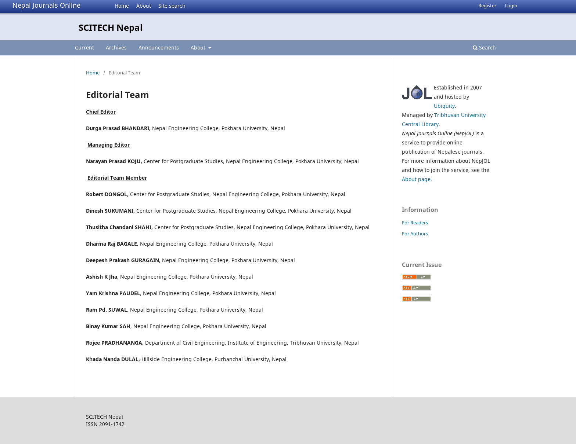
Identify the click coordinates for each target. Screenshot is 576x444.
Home (122, 5)
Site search (172, 5)
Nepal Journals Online (46, 5)
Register (487, 5)
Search (484, 47)
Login (511, 5)
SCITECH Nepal (111, 27)
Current (84, 47)
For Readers (415, 222)
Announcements (158, 47)
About (143, 5)
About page (416, 179)
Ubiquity (444, 105)
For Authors (415, 233)
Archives (116, 47)
